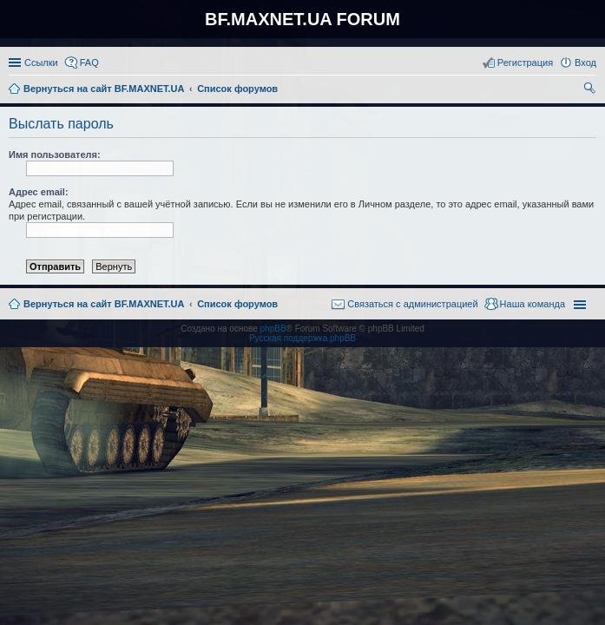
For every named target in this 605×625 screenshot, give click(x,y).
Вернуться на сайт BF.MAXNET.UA (103, 304)
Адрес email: (39, 192)
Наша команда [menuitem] (532, 304)
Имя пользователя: (55, 154)
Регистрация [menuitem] (525, 62)
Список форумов (237, 304)
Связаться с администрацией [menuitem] (412, 304)
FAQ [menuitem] (89, 62)
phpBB (273, 328)
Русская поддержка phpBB (302, 338)
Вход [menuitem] (585, 62)
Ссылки (41, 62)
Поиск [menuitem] (591, 90)
